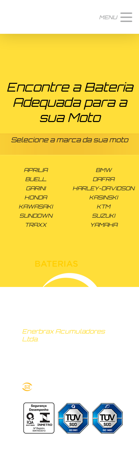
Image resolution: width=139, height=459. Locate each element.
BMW (104, 170)
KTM (103, 206)
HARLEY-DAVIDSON (103, 188)
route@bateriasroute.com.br (70, 386)
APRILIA (35, 170)
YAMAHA (103, 224)
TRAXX (35, 224)
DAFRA (103, 179)
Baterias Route (31, 17)
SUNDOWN (35, 215)
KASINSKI (103, 197)
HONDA (35, 197)
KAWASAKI (36, 206)
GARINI (35, 188)
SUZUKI (103, 215)
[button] (115, 17)
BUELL (35, 179)
